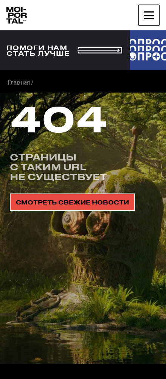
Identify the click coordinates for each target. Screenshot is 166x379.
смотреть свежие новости (72, 202)
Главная (19, 82)
